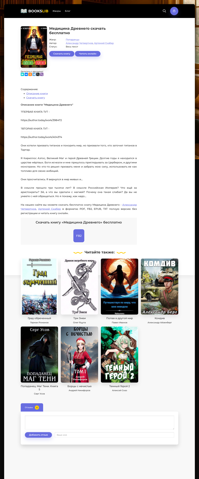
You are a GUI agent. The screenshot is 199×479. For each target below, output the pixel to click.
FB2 (79, 235)
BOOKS (38, 11)
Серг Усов (39, 393)
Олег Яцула (79, 322)
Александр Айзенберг (160, 322)
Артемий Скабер (104, 43)
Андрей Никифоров (79, 390)
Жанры (57, 11)
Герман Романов (39, 322)
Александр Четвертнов (79, 43)
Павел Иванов (119, 322)
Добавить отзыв (38, 435)
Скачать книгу (61, 53)
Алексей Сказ (119, 390)
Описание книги (37, 93)
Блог (67, 11)
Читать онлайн (87, 53)
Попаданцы (72, 39)
